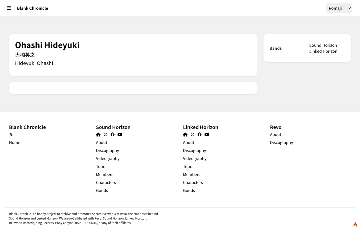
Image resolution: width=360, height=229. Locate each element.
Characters (106, 182)
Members (104, 174)
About (101, 142)
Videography (108, 158)
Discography (107, 150)
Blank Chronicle (32, 8)
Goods (102, 190)
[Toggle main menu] (9, 8)
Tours (101, 166)
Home (14, 142)
